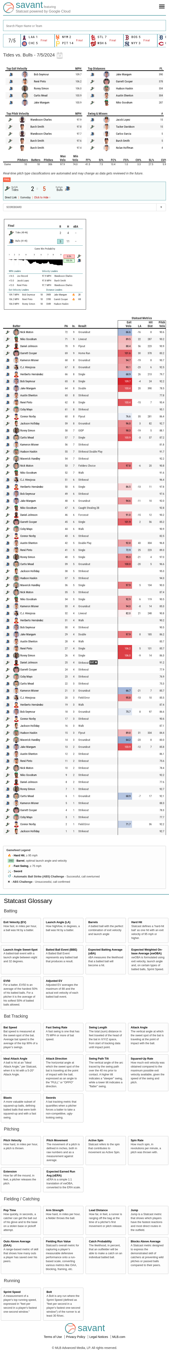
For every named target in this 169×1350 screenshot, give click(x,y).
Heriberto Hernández (31, 374)
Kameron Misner (29, 360)
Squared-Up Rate (142, 1058)
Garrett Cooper (124, 81)
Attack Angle (139, 1027)
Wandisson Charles (41, 119)
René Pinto (40, 81)
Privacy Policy (76, 1337)
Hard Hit (19, 855)
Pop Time (10, 1210)
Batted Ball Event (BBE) (61, 949)
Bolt (49, 1292)
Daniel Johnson (28, 346)
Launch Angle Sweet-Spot (21, 949)
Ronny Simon (41, 88)
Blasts (8, 1097)
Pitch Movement (57, 1140)
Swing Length (98, 1027)
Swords (51, 1097)
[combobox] (84, 25)
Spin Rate (137, 1140)
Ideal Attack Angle (15, 1058)
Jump (134, 1210)
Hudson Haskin (124, 88)
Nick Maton (26, 332)
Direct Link (11, 197)
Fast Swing (21, 866)
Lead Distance (98, 1210)
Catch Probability (100, 1241)
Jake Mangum (42, 102)
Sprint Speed (12, 1292)
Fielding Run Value (58, 1241)
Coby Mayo (26, 409)
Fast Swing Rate (56, 1027)
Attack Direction (56, 1058)
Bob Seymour (41, 74)
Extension (10, 1171)
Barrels (93, 922)
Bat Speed (10, 1027)
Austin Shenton (124, 95)
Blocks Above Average (145, 1241)
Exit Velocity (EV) (15, 922)
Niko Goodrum (124, 102)
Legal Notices (99, 1337)
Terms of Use (53, 1337)
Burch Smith (37, 126)
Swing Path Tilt (99, 1058)
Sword (18, 871)
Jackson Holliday (29, 423)
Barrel (20, 860)
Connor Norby (28, 416)
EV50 (7, 980)
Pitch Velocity (13, 1140)
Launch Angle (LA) (58, 922)
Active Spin (95, 1140)
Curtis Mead (40, 95)
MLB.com (118, 1337)
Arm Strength (54, 1210)
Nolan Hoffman (124, 147)
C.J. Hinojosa (27, 367)
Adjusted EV (54, 980)
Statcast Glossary (28, 900)
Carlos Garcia (123, 133)
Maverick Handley (30, 458)
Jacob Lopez (123, 119)
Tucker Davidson (125, 126)
